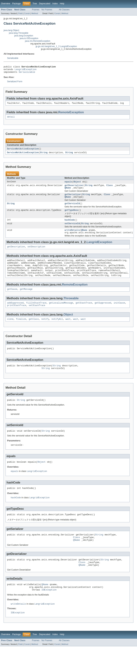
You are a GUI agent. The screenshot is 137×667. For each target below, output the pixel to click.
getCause (12, 298)
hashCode (70, 225)
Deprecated (44, 3)
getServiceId (72, 208)
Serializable (12, 58)
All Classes (64, 9)
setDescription (36, 253)
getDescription (16, 253)
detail (11, 119)
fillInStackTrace (36, 312)
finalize (21, 329)
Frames (35, 9)
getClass (34, 329)
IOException (49, 609)
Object (77, 184)
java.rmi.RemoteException (37, 41)
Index (55, 3)
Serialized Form (14, 83)
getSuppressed (103, 312)
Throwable (71, 307)
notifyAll (57, 329)
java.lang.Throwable (18, 33)
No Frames (47, 9)
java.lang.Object (11, 30)
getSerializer (73, 198)
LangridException (26, 70)
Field (20, 13)
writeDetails (72, 236)
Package (16, 3)
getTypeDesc (71, 215)
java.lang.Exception (23, 35)
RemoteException (71, 114)
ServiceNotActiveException (23, 151)
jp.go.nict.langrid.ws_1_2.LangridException (56, 46)
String (44, 155)
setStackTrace (37, 315)
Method (34, 13)
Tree (34, 3)
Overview (5, 3)
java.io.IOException (29, 38)
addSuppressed (15, 312)
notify (45, 329)
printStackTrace (16, 315)
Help (62, 3)
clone (10, 329)
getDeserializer (74, 188)
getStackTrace (84, 312)
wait (67, 329)
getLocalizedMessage (61, 312)
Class (109, 188)
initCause (119, 312)
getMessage (26, 298)
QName (68, 191)
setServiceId (72, 229)
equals (68, 184)
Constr (27, 13)
